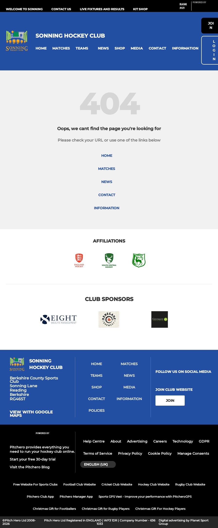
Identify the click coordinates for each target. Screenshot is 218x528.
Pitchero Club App (40, 496)
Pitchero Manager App (76, 496)
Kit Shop (140, 9)
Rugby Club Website (190, 484)
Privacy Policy (130, 453)
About (115, 441)
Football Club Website (79, 484)
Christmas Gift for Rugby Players (105, 509)
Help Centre (94, 441)
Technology (183, 441)
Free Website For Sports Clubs (35, 484)
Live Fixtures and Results (102, 9)
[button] (41, 48)
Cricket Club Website (116, 484)
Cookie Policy (160, 453)
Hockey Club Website (153, 484)
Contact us (61, 9)
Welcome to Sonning (24, 9)
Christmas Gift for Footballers (54, 509)
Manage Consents (193, 453)
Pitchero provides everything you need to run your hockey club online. (42, 449)
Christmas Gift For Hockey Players (160, 509)
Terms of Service (97, 453)
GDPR (204, 441)
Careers (160, 441)
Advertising (137, 441)
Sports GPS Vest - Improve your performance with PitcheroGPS (145, 496)
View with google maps (31, 414)
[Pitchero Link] (202, 8)
